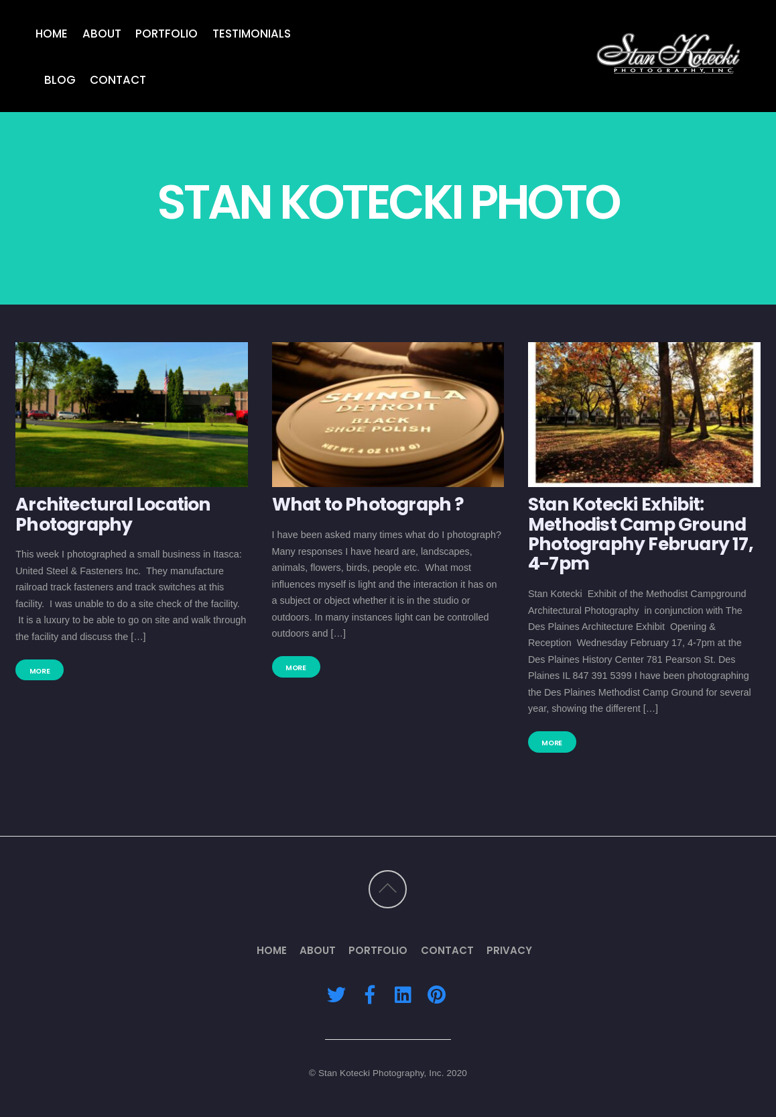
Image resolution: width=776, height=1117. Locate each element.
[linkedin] (402, 994)
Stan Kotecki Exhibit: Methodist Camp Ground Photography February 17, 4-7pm (640, 534)
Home (52, 33)
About (101, 33)
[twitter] (336, 994)
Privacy (509, 950)
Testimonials (251, 33)
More (39, 671)
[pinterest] (436, 994)
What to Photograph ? (368, 504)
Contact (118, 80)
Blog (60, 80)
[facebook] (370, 994)
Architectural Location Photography (112, 514)
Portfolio (166, 33)
